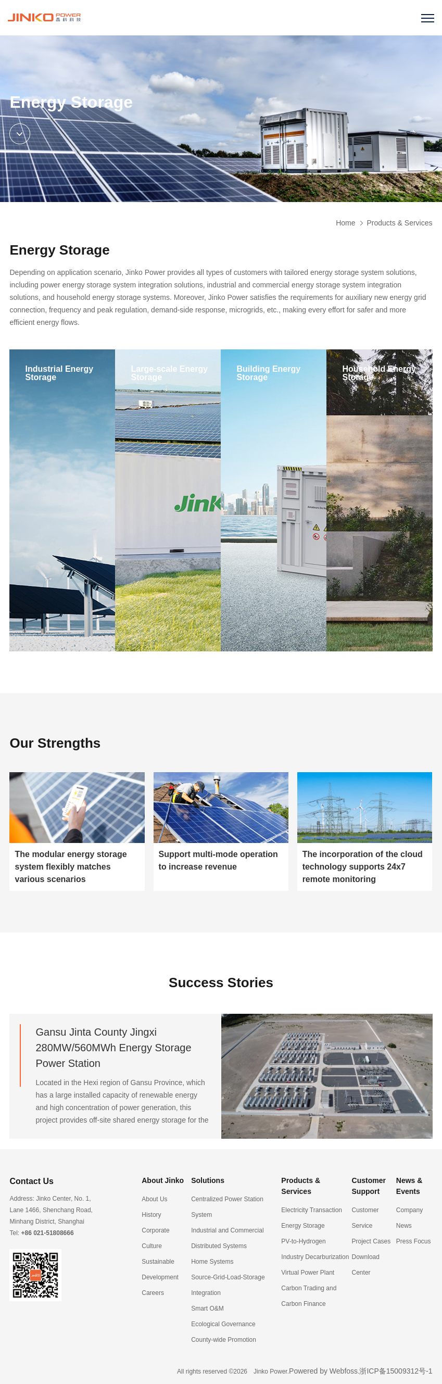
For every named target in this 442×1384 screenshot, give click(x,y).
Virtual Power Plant (307, 1272)
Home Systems (212, 1261)
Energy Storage (302, 1225)
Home (345, 223)
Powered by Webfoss (323, 1371)
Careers (153, 1293)
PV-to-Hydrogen (303, 1241)
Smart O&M (207, 1308)
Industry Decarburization (315, 1257)
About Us (154, 1199)
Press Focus (413, 1241)
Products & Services (399, 223)
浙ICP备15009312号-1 (395, 1371)
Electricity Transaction (311, 1210)
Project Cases (371, 1241)
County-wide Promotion (223, 1339)
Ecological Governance (223, 1324)
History (151, 1214)
